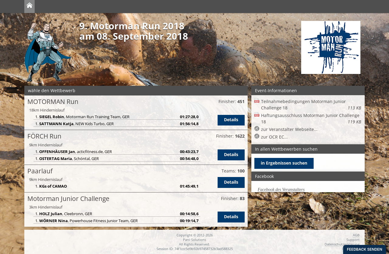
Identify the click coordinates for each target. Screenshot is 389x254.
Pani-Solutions (194, 239)
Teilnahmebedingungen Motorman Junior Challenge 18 (311, 105)
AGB (356, 235)
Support (353, 239)
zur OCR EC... (274, 137)
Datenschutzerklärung (342, 244)
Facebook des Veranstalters (281, 189)
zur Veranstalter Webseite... (289, 129)
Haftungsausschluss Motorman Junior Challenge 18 (311, 118)
